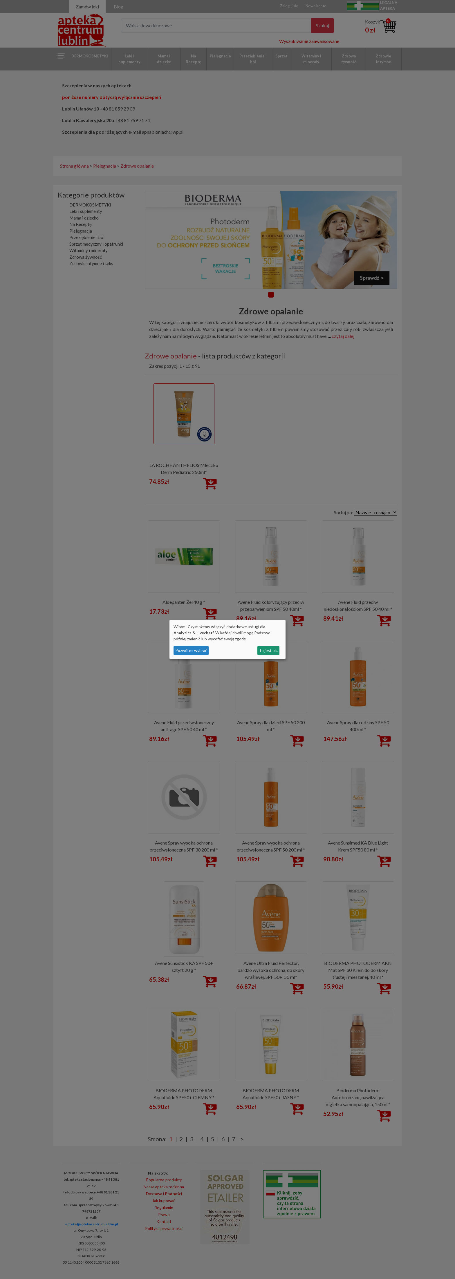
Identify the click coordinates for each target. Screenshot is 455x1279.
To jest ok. (268, 650)
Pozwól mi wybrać (191, 650)
